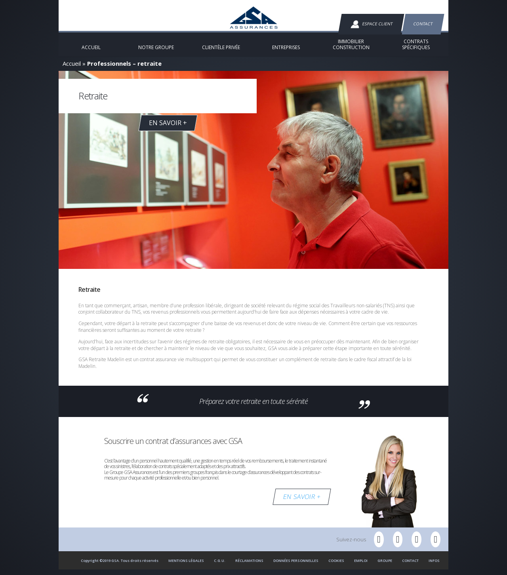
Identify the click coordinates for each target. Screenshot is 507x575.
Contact (423, 24)
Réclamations (249, 565)
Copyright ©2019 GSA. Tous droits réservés (119, 565)
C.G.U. (219, 565)
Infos (434, 565)
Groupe (384, 565)
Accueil (72, 68)
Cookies (336, 565)
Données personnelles (295, 565)
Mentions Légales (186, 565)
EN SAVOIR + (301, 501)
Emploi (361, 565)
